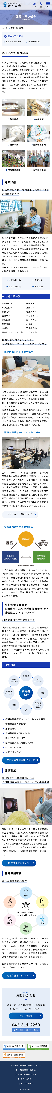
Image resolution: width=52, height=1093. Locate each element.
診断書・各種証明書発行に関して (27, 1065)
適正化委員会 (15, 286)
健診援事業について (18, 863)
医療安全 (39, 280)
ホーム (5, 28)
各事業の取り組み (14, 41)
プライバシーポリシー (27, 1074)
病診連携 (39, 286)
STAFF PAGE (27, 1083)
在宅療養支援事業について (21, 760)
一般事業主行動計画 (27, 1070)
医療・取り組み (16, 36)
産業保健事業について (19, 975)
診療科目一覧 (15, 280)
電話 (41, 5)
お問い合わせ (26, 1015)
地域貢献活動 (34, 41)
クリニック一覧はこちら (20, 514)
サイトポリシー (27, 1079)
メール (34, 5)
